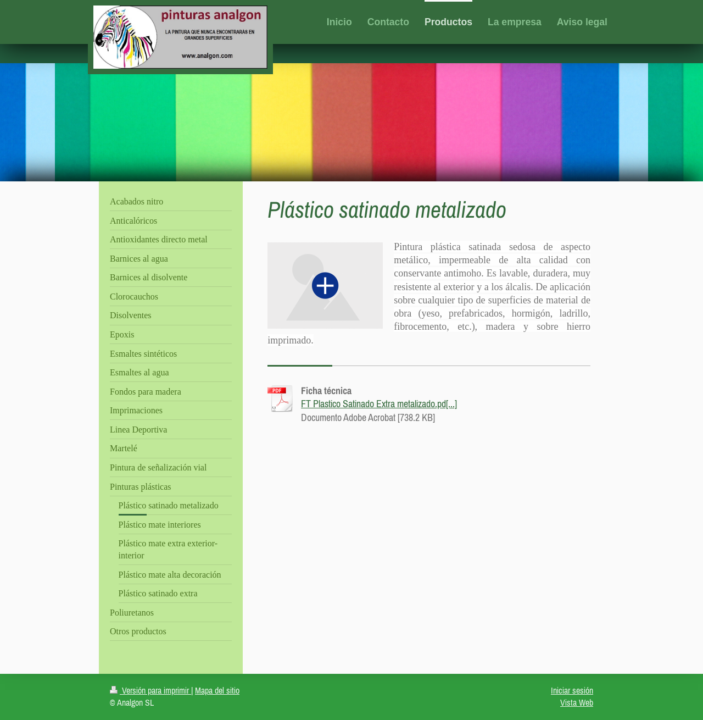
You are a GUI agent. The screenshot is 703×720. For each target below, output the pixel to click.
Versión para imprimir (150, 690)
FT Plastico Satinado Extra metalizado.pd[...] (379, 403)
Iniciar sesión (572, 690)
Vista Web (576, 702)
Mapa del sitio (217, 690)
